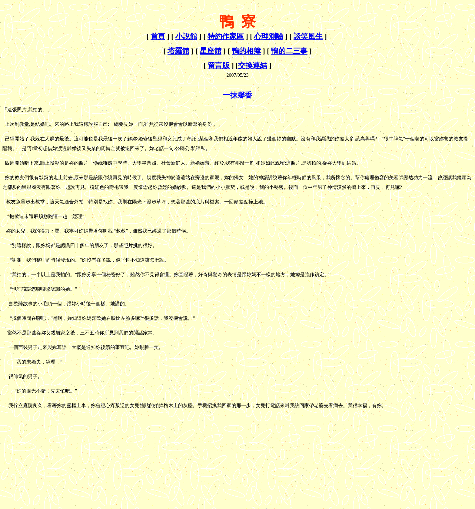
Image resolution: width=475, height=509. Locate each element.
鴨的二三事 (289, 51)
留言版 (219, 65)
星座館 (210, 51)
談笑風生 (308, 36)
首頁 (158, 36)
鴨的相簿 (246, 51)
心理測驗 (268, 36)
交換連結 (252, 65)
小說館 (186, 36)
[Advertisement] (53, 452)
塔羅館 (178, 51)
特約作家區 (226, 36)
